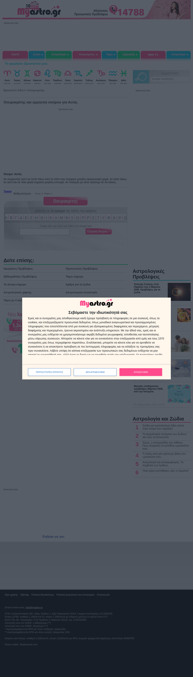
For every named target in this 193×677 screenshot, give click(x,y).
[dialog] (96, 339)
